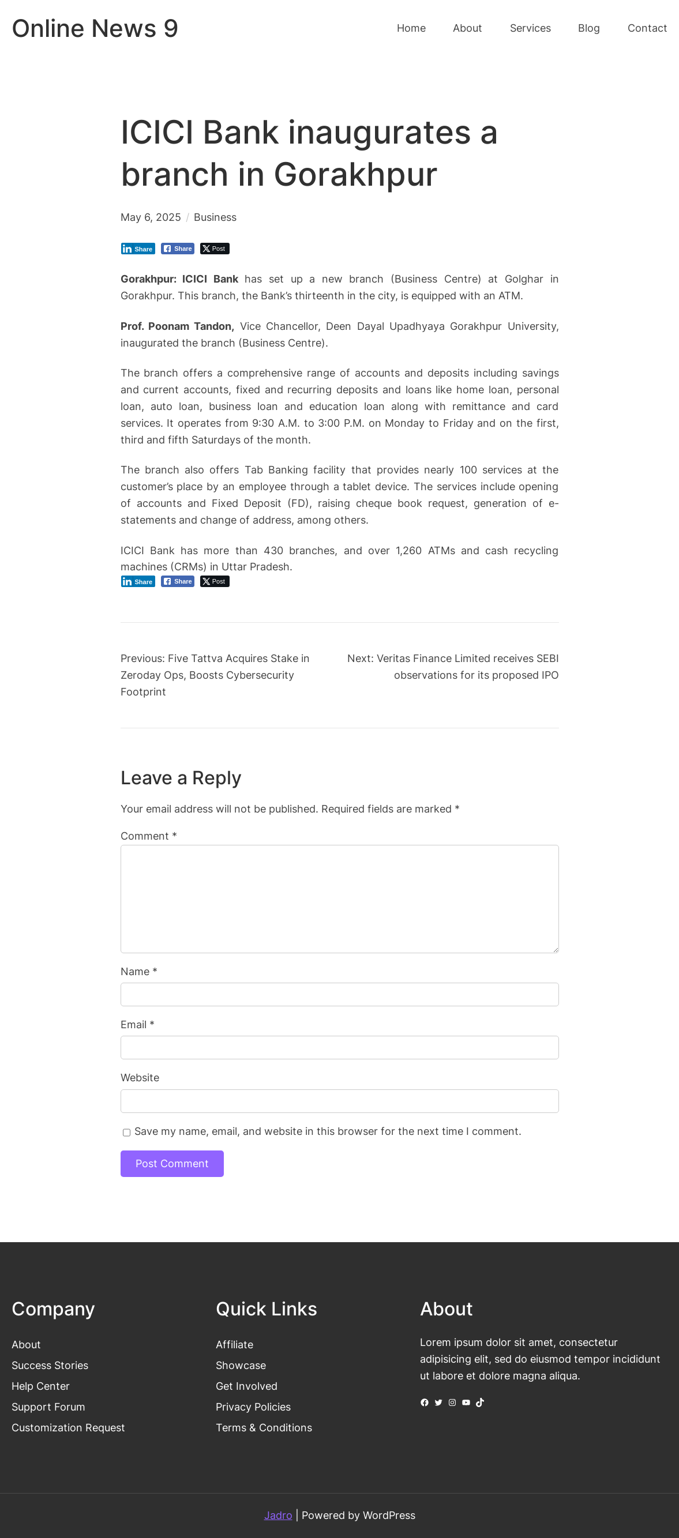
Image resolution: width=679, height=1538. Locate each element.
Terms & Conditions (264, 1428)
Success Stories (50, 1365)
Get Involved (246, 1386)
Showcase (241, 1365)
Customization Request (68, 1428)
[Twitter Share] (215, 248)
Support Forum (48, 1407)
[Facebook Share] (177, 248)
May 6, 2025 (151, 217)
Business (215, 217)
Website (140, 1077)
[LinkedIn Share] (138, 248)
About (26, 1344)
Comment (149, 836)
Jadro (278, 1515)
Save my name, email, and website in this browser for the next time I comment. (328, 1131)
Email (138, 1024)
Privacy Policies (253, 1407)
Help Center (41, 1386)
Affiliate (234, 1344)
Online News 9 (95, 28)
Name (139, 971)
